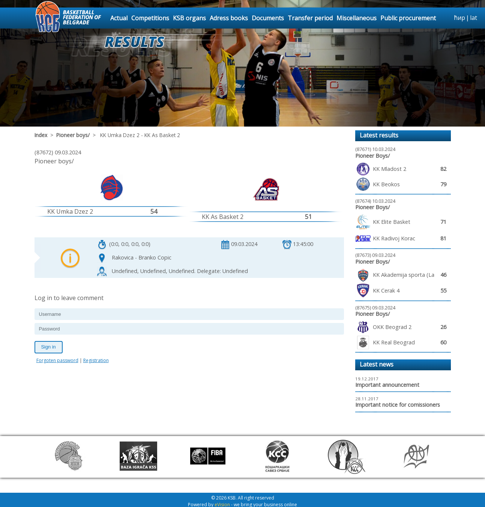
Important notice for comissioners (397, 404)
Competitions (150, 18)
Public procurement (408, 18)
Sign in (48, 347)
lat (473, 18)
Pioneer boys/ (73, 135)
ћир (459, 18)
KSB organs (189, 18)
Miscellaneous (356, 18)
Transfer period (310, 18)
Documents (268, 18)
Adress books (229, 18)
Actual (119, 18)
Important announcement (387, 384)
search (447, 18)
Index (41, 135)
